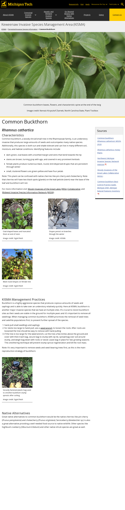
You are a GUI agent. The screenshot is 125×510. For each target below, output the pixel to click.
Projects (87, 15)
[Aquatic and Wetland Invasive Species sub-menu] (56, 15)
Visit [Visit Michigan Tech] (81, 4)
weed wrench (46, 328)
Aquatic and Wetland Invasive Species (48, 14)
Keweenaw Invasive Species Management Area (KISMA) (43, 24)
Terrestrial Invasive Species (28, 15)
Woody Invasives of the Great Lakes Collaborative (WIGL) (108, 173)
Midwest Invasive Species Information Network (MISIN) (28, 192)
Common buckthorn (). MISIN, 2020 (109, 141)
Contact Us (117, 15)
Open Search (122, 4)
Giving (101, 15)
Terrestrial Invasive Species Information (22, 29)
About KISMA (8, 15)
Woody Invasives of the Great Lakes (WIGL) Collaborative (54, 189)
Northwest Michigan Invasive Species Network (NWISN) (108, 161)
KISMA (3, 29)
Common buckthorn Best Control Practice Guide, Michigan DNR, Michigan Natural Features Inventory (108, 186)
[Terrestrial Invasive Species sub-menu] (36, 15)
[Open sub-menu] (106, 4)
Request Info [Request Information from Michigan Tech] (73, 4)
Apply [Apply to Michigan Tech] (87, 4)
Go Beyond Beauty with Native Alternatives (69, 14)
